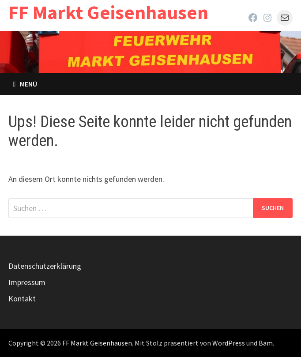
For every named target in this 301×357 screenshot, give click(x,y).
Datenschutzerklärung (44, 266)
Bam (266, 342)
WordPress (228, 342)
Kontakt (22, 298)
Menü (25, 83)
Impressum (26, 282)
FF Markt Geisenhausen (108, 12)
